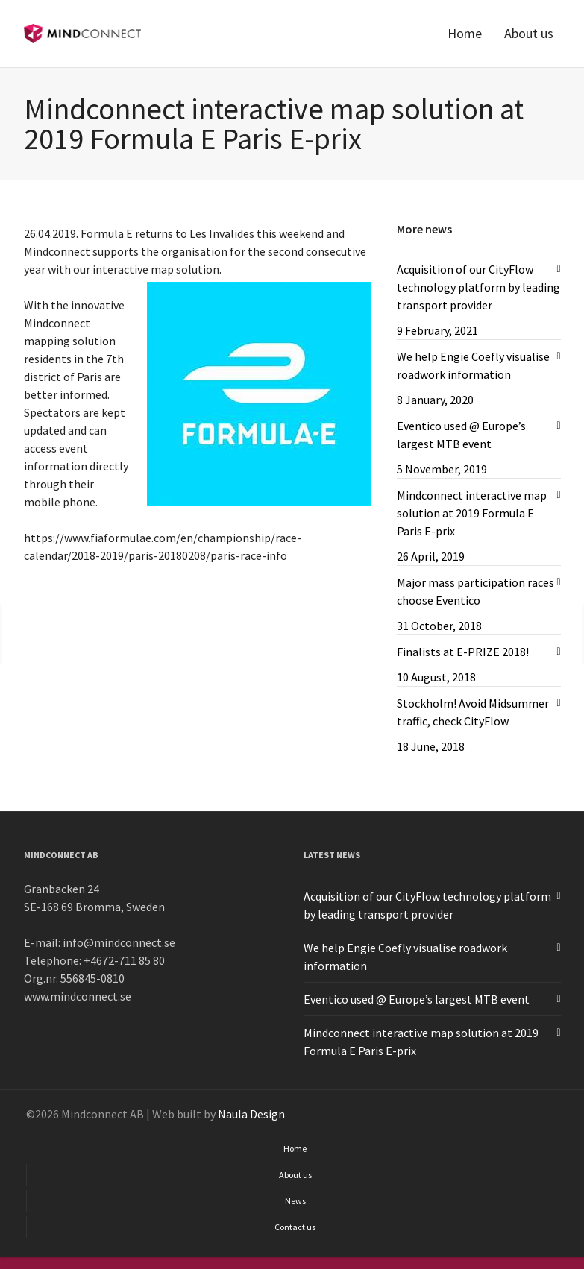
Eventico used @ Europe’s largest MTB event (461, 434)
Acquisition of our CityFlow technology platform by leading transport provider (478, 287)
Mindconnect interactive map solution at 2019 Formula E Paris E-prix (472, 513)
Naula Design (251, 1113)
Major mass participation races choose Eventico (475, 591)
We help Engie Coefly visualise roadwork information (473, 365)
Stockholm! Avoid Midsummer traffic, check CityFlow (473, 712)
